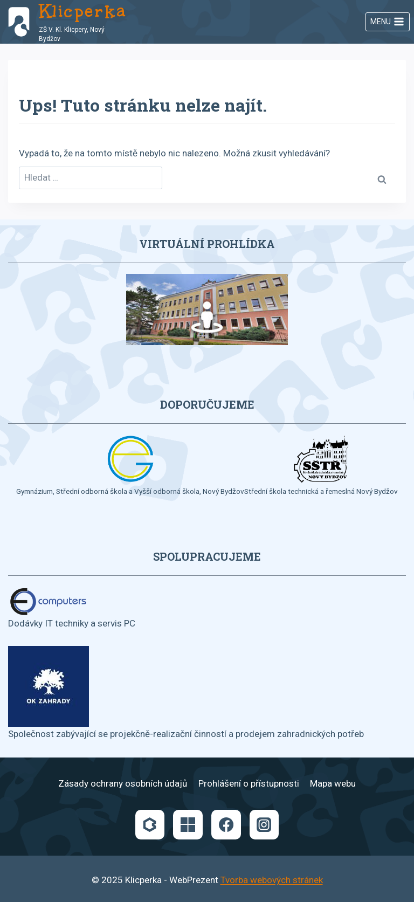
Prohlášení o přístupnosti (248, 783)
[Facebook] (225, 824)
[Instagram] (264, 824)
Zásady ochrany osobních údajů (122, 783)
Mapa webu (333, 783)
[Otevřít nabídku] (387, 22)
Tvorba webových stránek (271, 880)
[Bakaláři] (149, 824)
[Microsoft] (187, 824)
